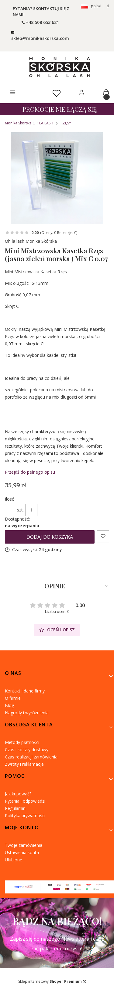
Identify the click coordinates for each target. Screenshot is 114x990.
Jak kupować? (18, 794)
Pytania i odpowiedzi (25, 801)
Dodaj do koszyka (49, 537)
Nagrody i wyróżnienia (27, 712)
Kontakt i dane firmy (25, 691)
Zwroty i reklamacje (24, 764)
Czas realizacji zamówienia (31, 757)
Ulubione (13, 860)
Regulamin (15, 808)
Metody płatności (22, 742)
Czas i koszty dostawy (26, 749)
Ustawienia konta (22, 852)
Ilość (9, 499)
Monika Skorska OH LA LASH (29, 123)
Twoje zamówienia (23, 845)
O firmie (13, 698)
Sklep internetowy (50, 981)
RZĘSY (65, 123)
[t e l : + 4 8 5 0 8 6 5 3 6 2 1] (40, 22)
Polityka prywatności (25, 815)
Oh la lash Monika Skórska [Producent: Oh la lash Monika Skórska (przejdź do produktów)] (31, 241)
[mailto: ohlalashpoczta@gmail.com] (40, 34)
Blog (9, 705)
